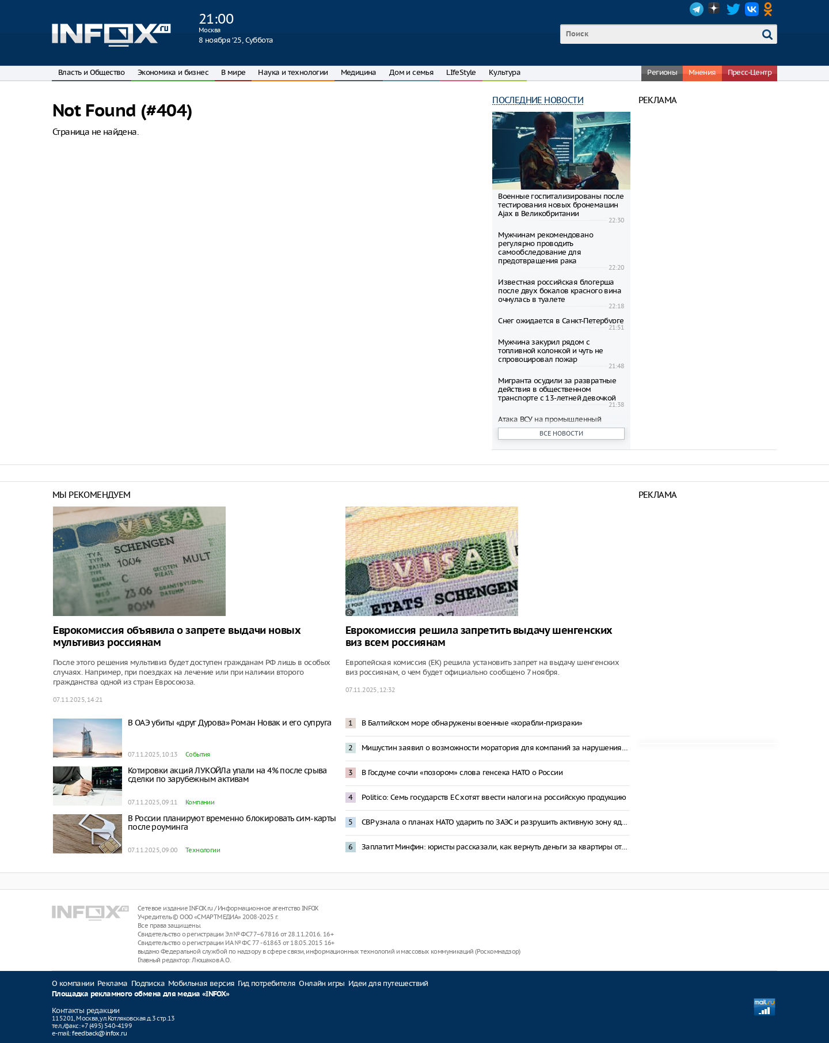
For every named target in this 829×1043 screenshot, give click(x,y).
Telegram (696, 9)
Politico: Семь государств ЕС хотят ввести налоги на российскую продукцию (494, 797)
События (197, 754)
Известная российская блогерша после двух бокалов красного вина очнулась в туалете (559, 290)
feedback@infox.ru (99, 1033)
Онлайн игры (321, 983)
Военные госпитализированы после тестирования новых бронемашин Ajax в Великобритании (560, 204)
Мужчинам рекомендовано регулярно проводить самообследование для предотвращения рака (545, 248)
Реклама (112, 983)
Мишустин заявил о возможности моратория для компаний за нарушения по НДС (496, 747)
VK (752, 9)
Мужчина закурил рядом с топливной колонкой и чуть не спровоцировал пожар (550, 350)
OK (770, 9)
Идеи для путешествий (388, 983)
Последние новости (537, 100)
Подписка (148, 983)
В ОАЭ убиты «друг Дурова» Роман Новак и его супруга (229, 722)
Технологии (202, 850)
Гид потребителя (266, 983)
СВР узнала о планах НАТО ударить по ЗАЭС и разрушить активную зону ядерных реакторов (496, 822)
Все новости (561, 433)
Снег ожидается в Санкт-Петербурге (560, 321)
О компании (73, 983)
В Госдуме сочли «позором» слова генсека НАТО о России (462, 772)
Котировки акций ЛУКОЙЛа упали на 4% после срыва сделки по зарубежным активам (227, 774)
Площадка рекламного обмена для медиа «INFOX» (141, 994)
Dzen (715, 9)
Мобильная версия (201, 983)
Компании (199, 802)
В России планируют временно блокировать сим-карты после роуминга (232, 822)
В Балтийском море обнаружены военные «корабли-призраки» (472, 723)
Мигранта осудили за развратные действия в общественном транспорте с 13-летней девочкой (557, 389)
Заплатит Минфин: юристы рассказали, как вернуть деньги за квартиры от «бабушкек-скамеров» (496, 846)
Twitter (733, 9)
